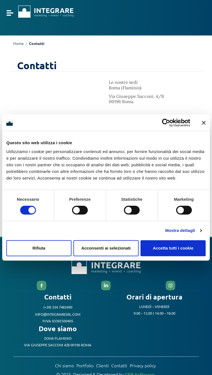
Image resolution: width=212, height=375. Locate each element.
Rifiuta (38, 248)
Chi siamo (64, 366)
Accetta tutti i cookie (173, 248)
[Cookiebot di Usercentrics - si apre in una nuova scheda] (166, 123)
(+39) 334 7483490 (57, 307)
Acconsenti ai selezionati (106, 248)
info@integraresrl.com (57, 314)
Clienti (102, 366)
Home (18, 43)
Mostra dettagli (180, 230)
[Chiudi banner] (204, 123)
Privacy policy (143, 366)
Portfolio (85, 366)
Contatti (119, 366)
